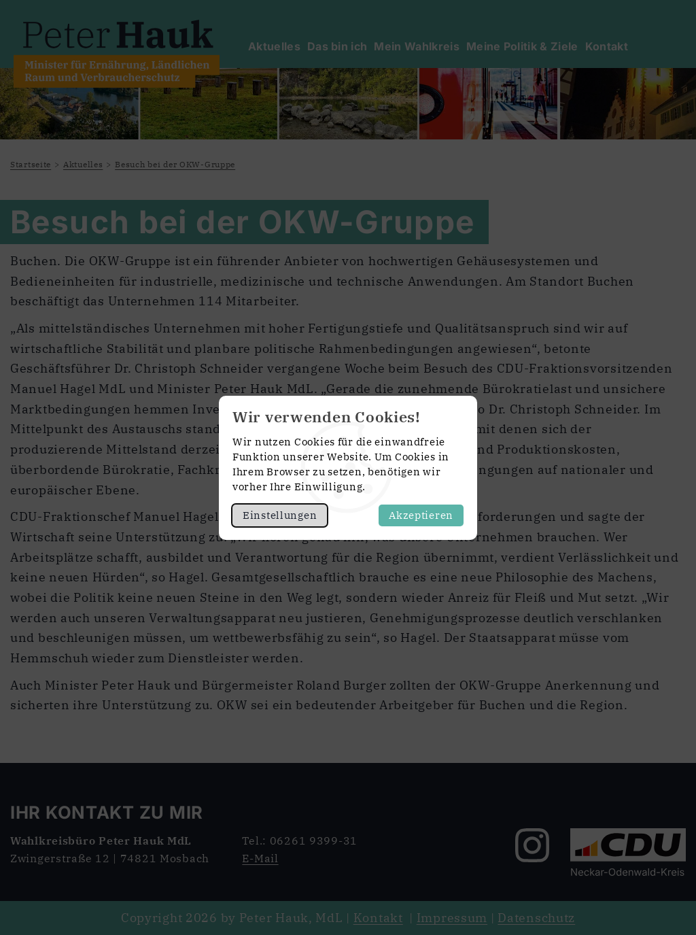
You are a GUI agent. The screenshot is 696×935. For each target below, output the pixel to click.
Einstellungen (280, 515)
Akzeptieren (421, 515)
